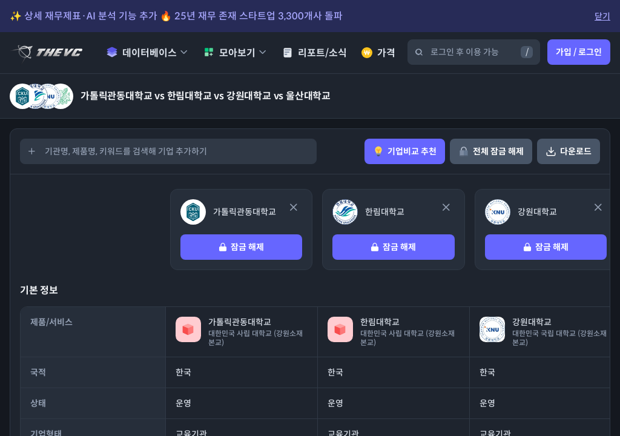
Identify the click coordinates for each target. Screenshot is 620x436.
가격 (378, 53)
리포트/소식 (314, 53)
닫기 (602, 16)
